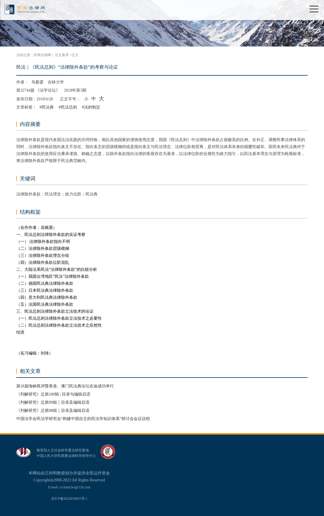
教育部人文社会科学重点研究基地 (63, 450)
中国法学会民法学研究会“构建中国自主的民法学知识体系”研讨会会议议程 (83, 419)
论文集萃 (62, 55)
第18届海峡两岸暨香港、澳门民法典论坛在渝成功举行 (65, 386)
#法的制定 (91, 107)
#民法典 (47, 107)
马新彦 (37, 82)
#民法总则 (68, 107)
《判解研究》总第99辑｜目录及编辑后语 (52, 402)
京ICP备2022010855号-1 (69, 499)
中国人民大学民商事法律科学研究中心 (66, 456)
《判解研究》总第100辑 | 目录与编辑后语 (53, 394)
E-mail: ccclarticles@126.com (69, 487)
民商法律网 (42, 55)
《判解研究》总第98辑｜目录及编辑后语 (52, 410)
